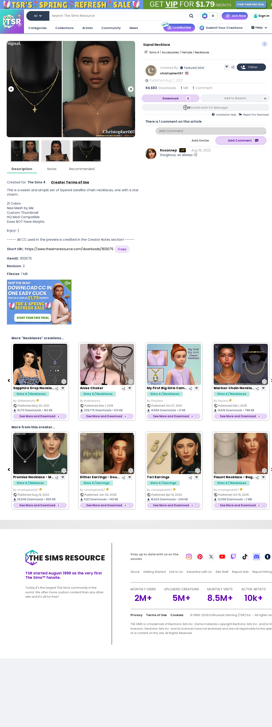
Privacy (136, 615)
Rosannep (168, 150)
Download (170, 98)
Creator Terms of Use (70, 182)
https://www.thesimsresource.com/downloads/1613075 (69, 249)
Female (187, 52)
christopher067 (172, 73)
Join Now (238, 16)
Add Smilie (200, 140)
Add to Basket (235, 98)
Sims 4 (154, 52)
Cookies (176, 615)
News (134, 28)
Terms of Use (156, 615)
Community (111, 28)
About (134, 572)
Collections (64, 28)
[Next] (130, 89)
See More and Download (37, 416)
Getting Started (154, 572)
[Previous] (11, 89)
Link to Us (176, 572)
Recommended (82, 169)
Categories (37, 28)
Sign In (261, 16)
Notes (51, 169)
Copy (122, 249)
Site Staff (222, 572)
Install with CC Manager (209, 108)
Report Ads (240, 572)
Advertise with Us (199, 572)
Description (22, 169)
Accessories (170, 52)
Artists (87, 28)
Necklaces (202, 52)
